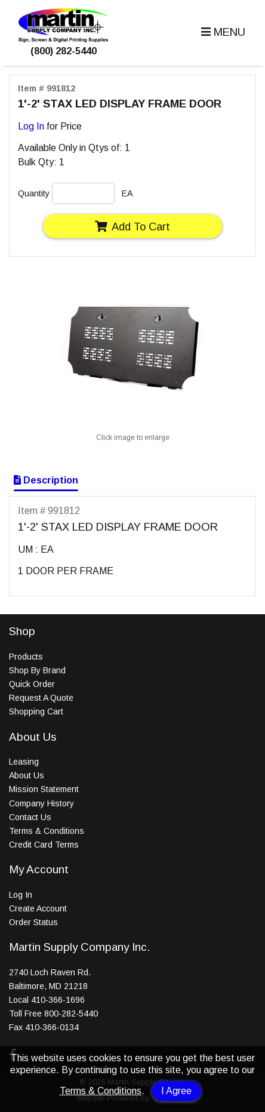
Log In (31, 126)
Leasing (24, 761)
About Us (26, 775)
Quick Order (32, 684)
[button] (221, 32)
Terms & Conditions (100, 1091)
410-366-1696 (58, 1000)
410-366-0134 (52, 1027)
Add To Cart (132, 226)
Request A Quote (41, 698)
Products (26, 656)
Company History (41, 803)
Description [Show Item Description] (46, 480)
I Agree (176, 1091)
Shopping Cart (36, 711)
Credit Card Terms (44, 844)
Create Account (38, 908)
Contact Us (30, 817)
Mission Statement (44, 789)
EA (127, 193)
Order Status (33, 922)
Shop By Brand (37, 670)
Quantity (34, 193)
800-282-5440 (71, 1013)
